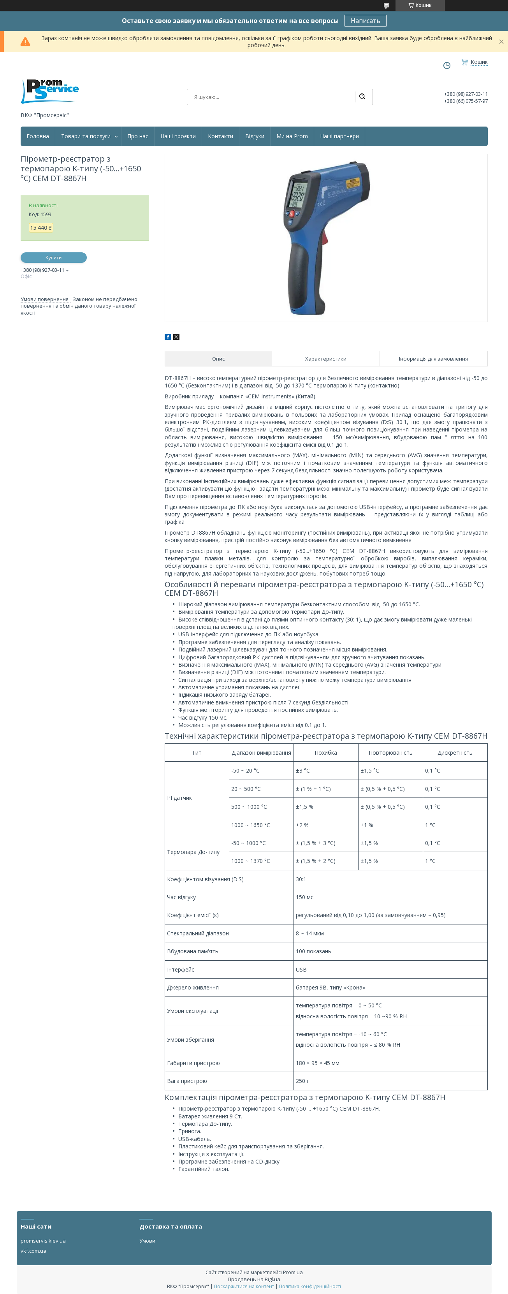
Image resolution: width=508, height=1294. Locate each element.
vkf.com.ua (33, 1250)
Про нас (137, 136)
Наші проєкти (178, 136)
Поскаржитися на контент (244, 1286)
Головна (37, 136)
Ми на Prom (292, 136)
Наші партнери (339, 136)
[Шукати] (362, 97)
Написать (365, 20)
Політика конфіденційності (310, 1286)
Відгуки (254, 136)
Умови (147, 1240)
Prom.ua (293, 1272)
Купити (54, 258)
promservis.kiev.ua (43, 1240)
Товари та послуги (86, 136)
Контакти (220, 136)
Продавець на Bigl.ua (254, 1279)
